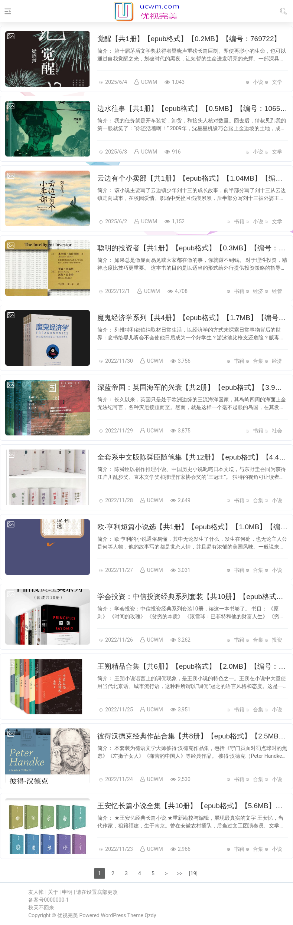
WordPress (113, 915)
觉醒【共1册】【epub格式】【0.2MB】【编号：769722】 (189, 39)
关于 (53, 892)
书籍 (239, 221)
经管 (277, 291)
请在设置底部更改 (97, 892)
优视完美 (67, 915)
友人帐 (36, 892)
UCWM (145, 82)
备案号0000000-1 (48, 900)
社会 (277, 431)
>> (180, 873)
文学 (277, 82)
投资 (277, 640)
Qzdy (150, 915)
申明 (67, 892)
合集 (258, 361)
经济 (258, 291)
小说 (258, 82)
